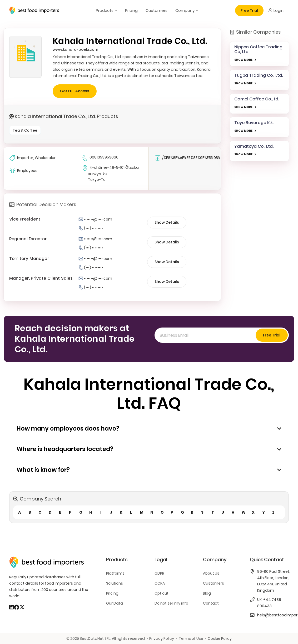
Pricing (112, 593)
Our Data (114, 603)
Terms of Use (191, 638)
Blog (207, 593)
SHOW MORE (243, 60)
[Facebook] (16, 607)
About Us (211, 573)
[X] (22, 607)
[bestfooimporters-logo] (34, 10)
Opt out (161, 593)
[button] (115, 10)
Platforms (115, 573)
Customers (213, 583)
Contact (211, 603)
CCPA (160, 583)
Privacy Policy (161, 638)
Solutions (114, 583)
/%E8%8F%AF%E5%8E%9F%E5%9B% (187, 158)
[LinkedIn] (11, 607)
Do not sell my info (171, 603)
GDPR (159, 573)
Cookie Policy (220, 638)
